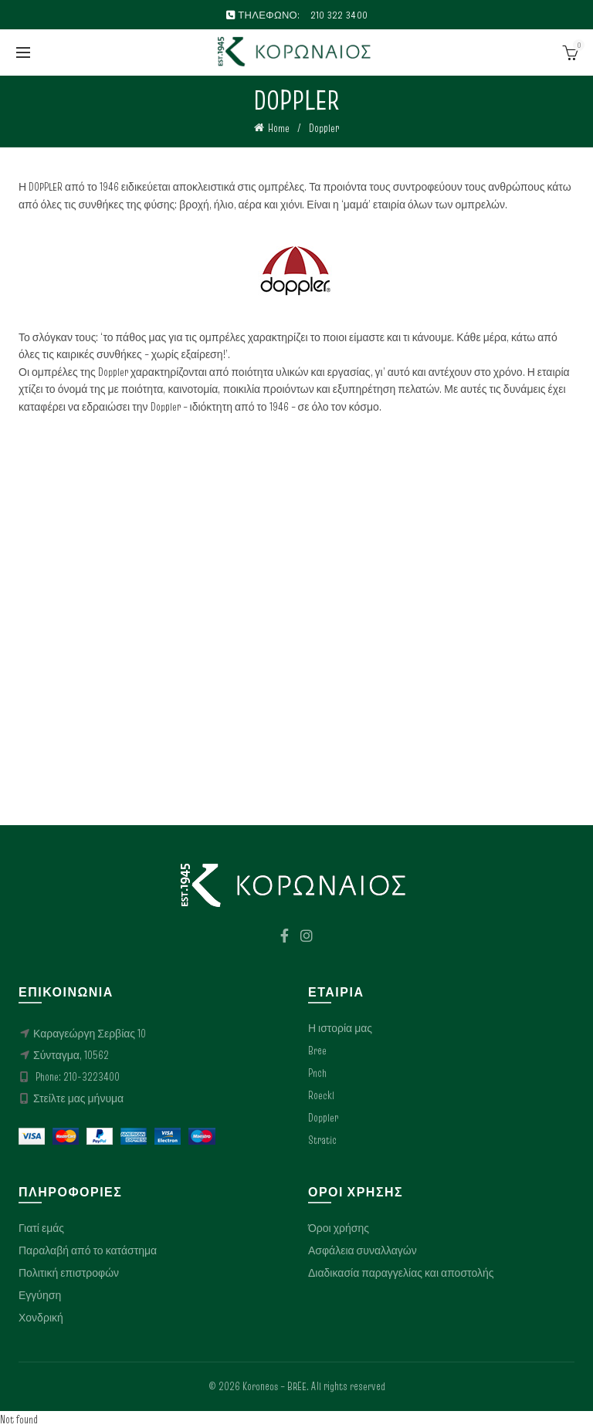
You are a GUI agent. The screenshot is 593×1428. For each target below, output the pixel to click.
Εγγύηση (40, 1295)
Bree (317, 1050)
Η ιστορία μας (340, 1028)
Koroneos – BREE (274, 1386)
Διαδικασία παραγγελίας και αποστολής (400, 1273)
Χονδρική (41, 1317)
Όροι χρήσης (338, 1228)
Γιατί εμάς (41, 1228)
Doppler (323, 1117)
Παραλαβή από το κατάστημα (88, 1250)
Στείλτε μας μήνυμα (78, 1098)
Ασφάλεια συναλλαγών (362, 1250)
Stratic (322, 1140)
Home (279, 128)
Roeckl (321, 1095)
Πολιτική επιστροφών (69, 1273)
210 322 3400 (339, 15)
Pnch (317, 1073)
